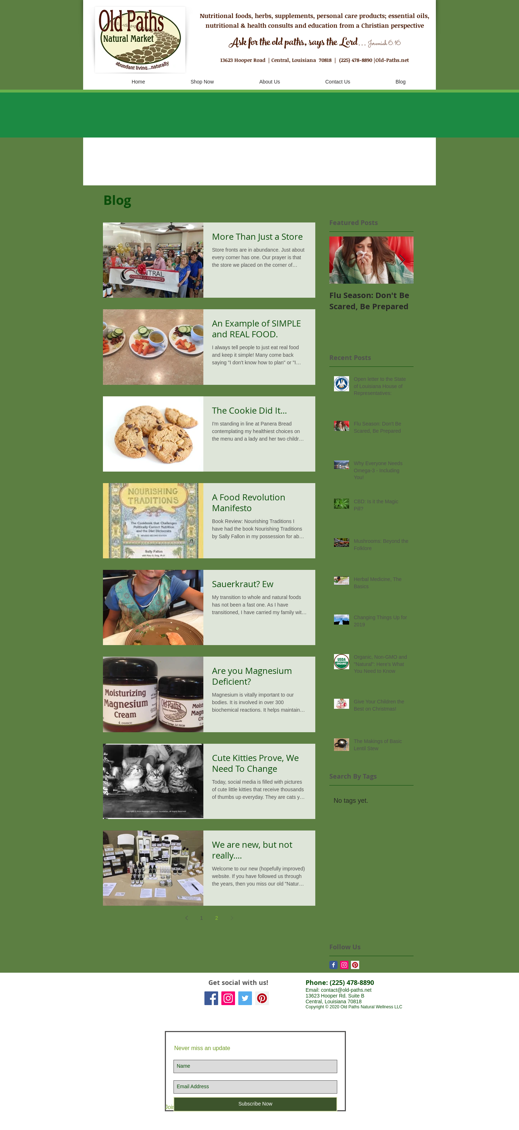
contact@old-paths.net (346, 990)
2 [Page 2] (216, 918)
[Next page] (231, 917)
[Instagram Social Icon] (344, 965)
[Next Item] (402, 260)
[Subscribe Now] (255, 1104)
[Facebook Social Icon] (211, 998)
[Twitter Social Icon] (245, 998)
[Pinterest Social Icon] (262, 998)
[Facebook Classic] (333, 965)
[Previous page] (186, 917)
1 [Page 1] (201, 918)
